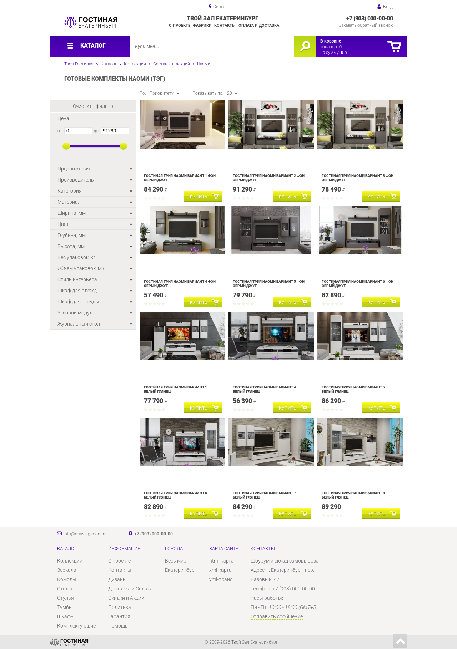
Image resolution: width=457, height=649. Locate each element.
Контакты (225, 25)
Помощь (118, 626)
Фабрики (202, 25)
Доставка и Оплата (130, 588)
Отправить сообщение (277, 616)
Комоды (66, 579)
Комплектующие (76, 626)
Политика (119, 607)
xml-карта (220, 570)
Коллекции (135, 63)
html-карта (221, 561)
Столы (64, 588)
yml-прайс (220, 579)
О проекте (179, 25)
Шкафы (66, 616)
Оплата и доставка (258, 25)
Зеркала (66, 570)
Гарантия (119, 616)
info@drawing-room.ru (85, 533)
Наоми (203, 63)
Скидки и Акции (126, 598)
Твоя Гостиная (79, 63)
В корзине (330, 41)
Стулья (65, 598)
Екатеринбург (181, 570)
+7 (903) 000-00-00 (369, 18)
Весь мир (175, 561)
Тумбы (65, 607)
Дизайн (117, 579)
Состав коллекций (171, 63)
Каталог (109, 63)
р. (344, 52)
